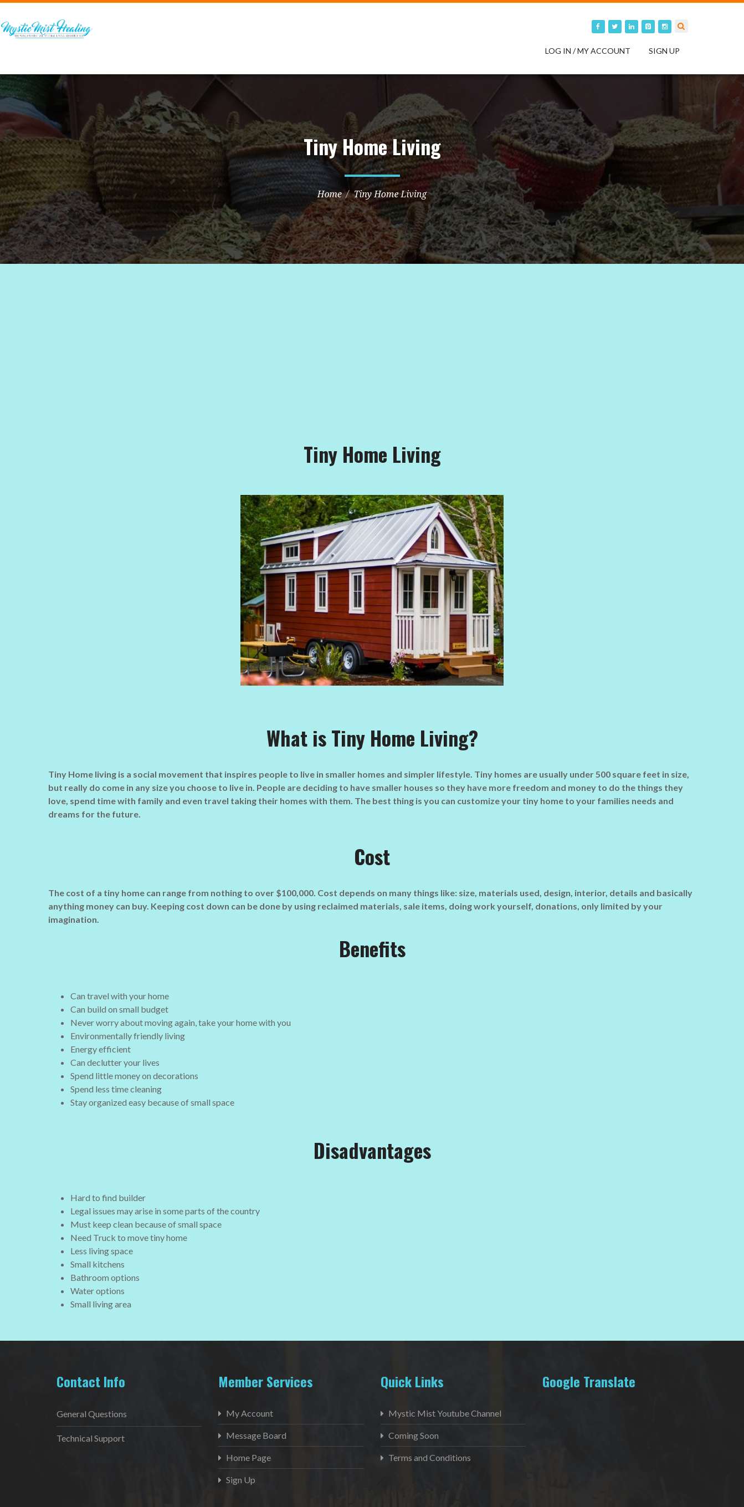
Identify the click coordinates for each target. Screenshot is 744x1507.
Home (329, 194)
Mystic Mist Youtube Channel (444, 1413)
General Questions (92, 1413)
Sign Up (664, 50)
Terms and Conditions (429, 1457)
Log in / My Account (587, 50)
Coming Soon (413, 1435)
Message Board (256, 1435)
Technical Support (91, 1438)
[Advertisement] (131, 372)
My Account (249, 1413)
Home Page (248, 1457)
